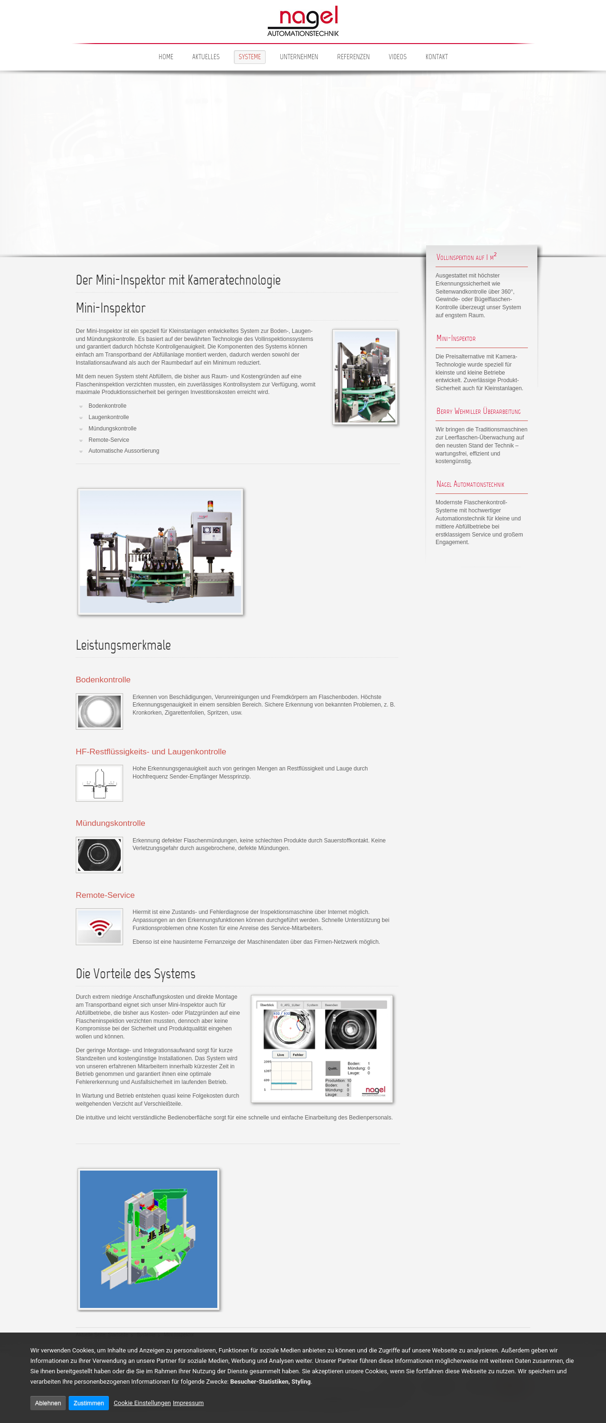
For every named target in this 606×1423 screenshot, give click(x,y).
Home (166, 57)
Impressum (188, 1402)
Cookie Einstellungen (142, 1402)
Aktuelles (206, 57)
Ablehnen (48, 1402)
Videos (398, 57)
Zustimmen (88, 1402)
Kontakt (437, 57)
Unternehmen (299, 57)
